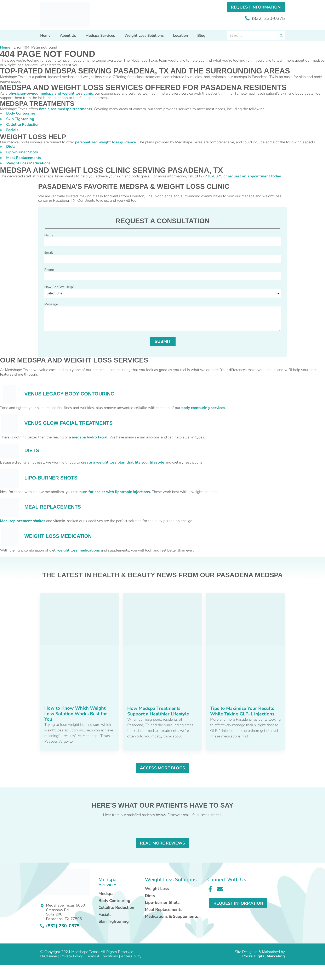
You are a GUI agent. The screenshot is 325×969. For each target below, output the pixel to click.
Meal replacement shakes (22, 520)
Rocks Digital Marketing (263, 956)
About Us (68, 35)
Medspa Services (100, 35)
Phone (162, 273)
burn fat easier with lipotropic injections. (115, 491)
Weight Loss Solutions (144, 35)
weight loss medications (78, 550)
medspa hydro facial (90, 437)
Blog (201, 35)
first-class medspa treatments (65, 108)
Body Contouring (20, 113)
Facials (12, 129)
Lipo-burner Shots (22, 152)
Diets (11, 146)
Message (162, 317)
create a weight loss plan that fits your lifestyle (122, 462)
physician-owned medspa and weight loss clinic (50, 93)
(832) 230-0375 (265, 19)
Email (162, 256)
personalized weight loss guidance (105, 142)
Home (45, 35)
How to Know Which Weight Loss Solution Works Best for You (75, 713)
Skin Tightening (20, 118)
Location (180, 35)
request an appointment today (254, 176)
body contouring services (203, 407)
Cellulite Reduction (23, 124)
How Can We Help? (59, 287)
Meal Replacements (23, 157)
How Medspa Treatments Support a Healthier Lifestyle (158, 711)
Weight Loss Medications (28, 163)
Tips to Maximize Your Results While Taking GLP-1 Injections (242, 711)
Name (162, 239)
